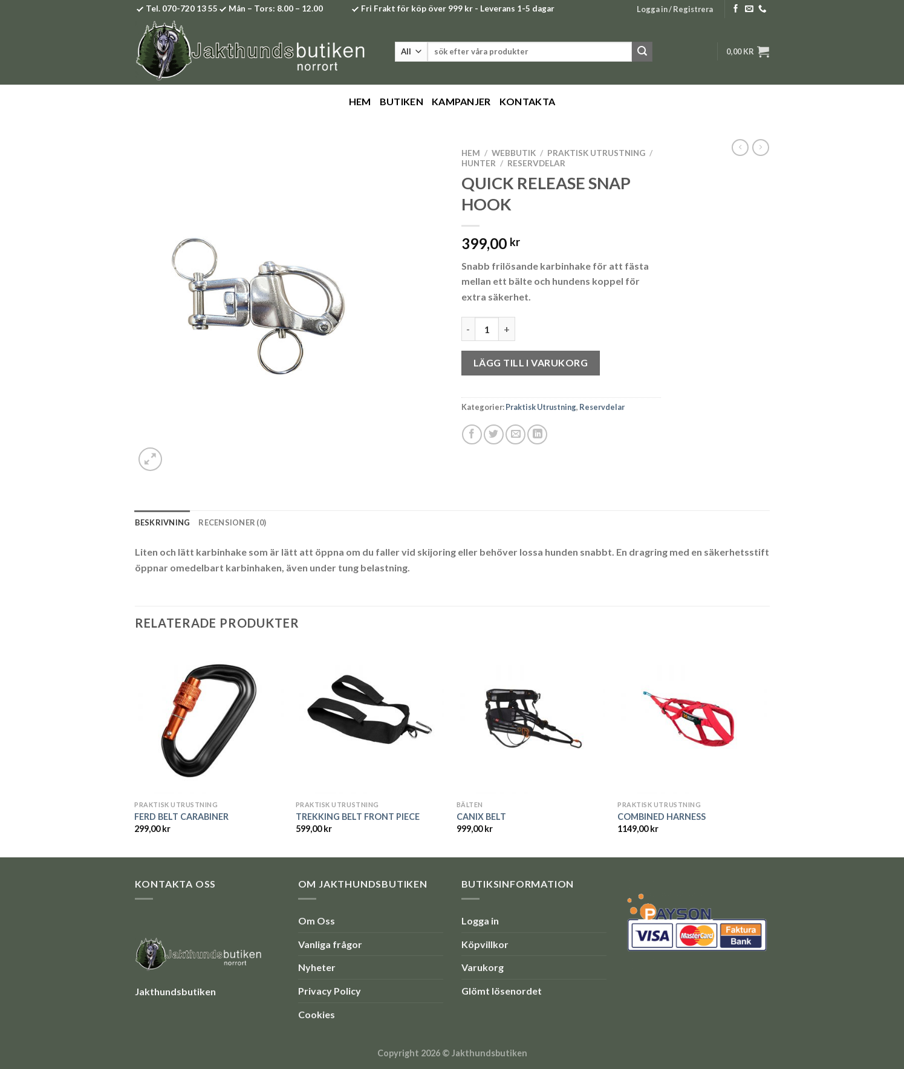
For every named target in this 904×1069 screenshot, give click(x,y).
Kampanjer (461, 101)
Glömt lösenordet (501, 990)
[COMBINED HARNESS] (692, 719)
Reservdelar (536, 163)
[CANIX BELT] (531, 719)
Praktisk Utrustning (596, 153)
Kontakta (527, 101)
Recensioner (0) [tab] (232, 522)
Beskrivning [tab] (162, 522)
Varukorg (482, 967)
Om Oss (316, 920)
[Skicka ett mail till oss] (749, 9)
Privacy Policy (329, 990)
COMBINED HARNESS (661, 816)
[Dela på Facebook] (472, 434)
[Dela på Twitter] (494, 434)
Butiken (401, 101)
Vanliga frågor (330, 944)
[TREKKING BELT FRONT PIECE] (370, 719)
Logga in (480, 920)
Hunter (478, 163)
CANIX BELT (481, 816)
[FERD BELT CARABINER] (209, 719)
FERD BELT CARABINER (181, 816)
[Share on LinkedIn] (537, 434)
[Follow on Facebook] (736, 9)
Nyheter (317, 967)
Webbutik (514, 153)
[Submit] (642, 52)
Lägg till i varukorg (530, 362)
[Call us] (762, 9)
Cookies (316, 1014)
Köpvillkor (485, 944)
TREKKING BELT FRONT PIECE (358, 816)
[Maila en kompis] (515, 434)
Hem (360, 101)
